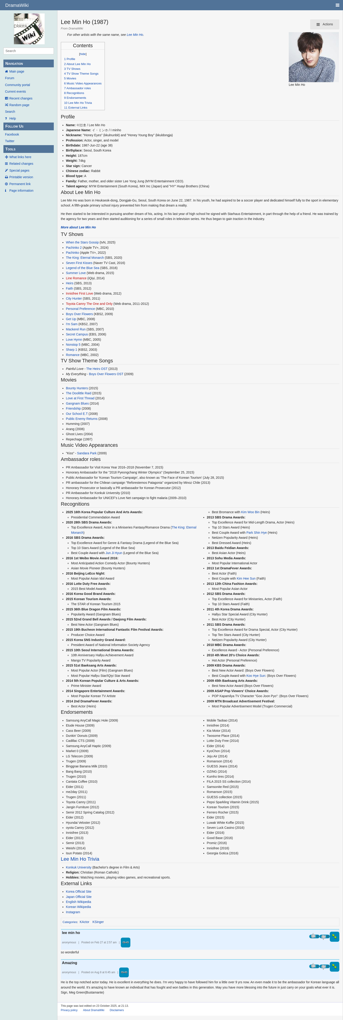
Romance (73, 355)
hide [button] (83, 54)
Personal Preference (80, 309)
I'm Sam (71, 324)
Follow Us (14, 126)
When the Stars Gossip (82, 242)
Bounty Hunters (77, 388)
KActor (84, 922)
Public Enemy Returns (82, 419)
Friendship (73, 408)
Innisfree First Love (79, 293)
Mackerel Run (75, 329)
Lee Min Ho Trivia (80, 859)
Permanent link (20, 184)
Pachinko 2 (74, 247)
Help (12, 118)
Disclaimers (117, 1010)
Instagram (73, 912)
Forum (9, 78)
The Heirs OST (97, 369)
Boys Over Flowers (79, 314)
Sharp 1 (71, 349)
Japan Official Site (79, 897)
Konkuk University (78, 867)
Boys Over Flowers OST (106, 374)
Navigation (14, 63)
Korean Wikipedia (78, 907)
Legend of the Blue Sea (82, 268)
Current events (15, 91)
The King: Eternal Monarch (85, 257)
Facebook (12, 134)
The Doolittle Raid (78, 393)
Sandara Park (87, 453)
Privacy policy (69, 1010)
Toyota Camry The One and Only (89, 304)
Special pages (19, 170)
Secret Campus (77, 334)
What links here (20, 157)
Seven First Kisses (79, 263)
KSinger (98, 922)
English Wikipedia (78, 902)
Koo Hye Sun (255, 675)
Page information (21, 190)
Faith (69, 288)
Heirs (69, 283)
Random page (19, 105)
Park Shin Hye (256, 532)
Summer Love (76, 273)
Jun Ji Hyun (114, 553)
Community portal (17, 85)
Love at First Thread (80, 398)
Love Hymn (74, 339)
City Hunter (74, 298)
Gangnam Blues (77, 403)
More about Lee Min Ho (78, 227)
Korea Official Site (78, 891)
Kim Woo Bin (250, 512)
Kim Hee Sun (246, 578)
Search (10, 111)
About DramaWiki (93, 1010)
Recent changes (20, 98)
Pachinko (72, 252)
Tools (10, 149)
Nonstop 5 (73, 344)
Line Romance (76, 278)
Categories (69, 922)
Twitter (9, 141)
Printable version (21, 177)
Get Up (71, 319)
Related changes (21, 163)
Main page (16, 71)
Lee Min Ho (135, 35)
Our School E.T (77, 414)
